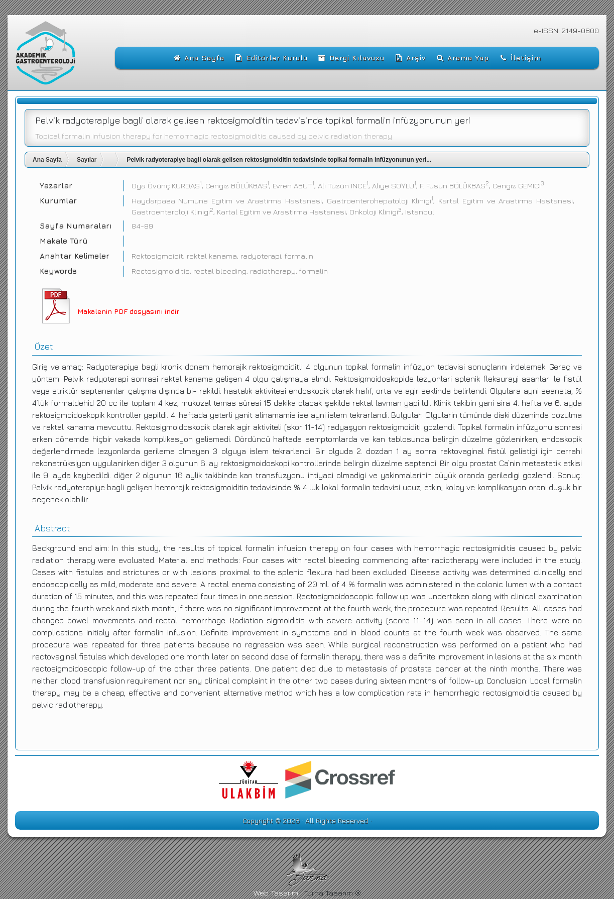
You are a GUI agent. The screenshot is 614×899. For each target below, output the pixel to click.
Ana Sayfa (47, 159)
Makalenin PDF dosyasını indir (128, 311)
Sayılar (86, 159)
